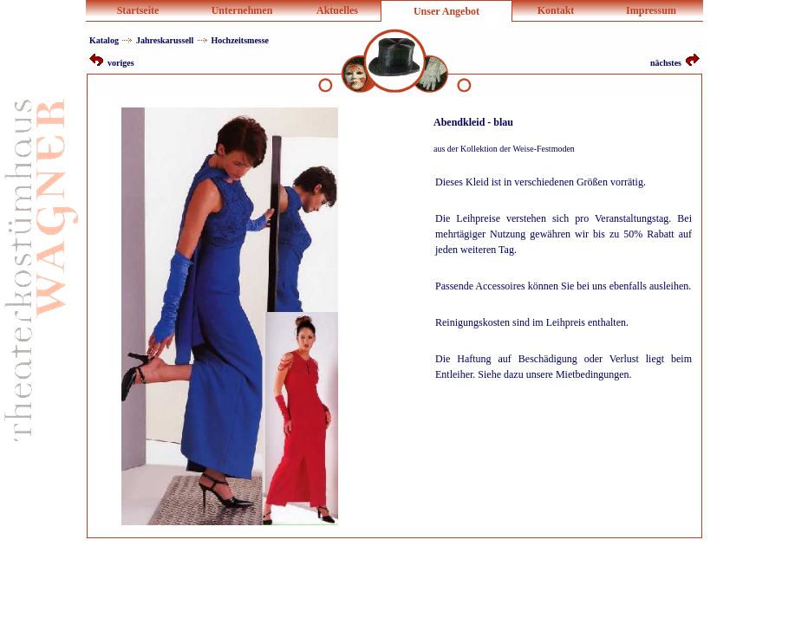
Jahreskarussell (165, 40)
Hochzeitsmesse (240, 40)
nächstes (675, 63)
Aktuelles (337, 10)
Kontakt (556, 10)
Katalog (104, 40)
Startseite (138, 10)
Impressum (651, 10)
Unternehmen (242, 10)
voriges (111, 63)
